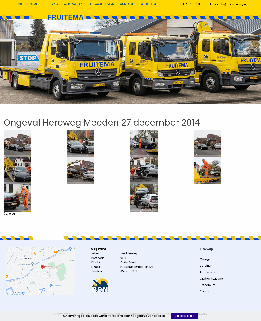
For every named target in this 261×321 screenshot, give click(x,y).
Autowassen (73, 4)
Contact (126, 4)
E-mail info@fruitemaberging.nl (230, 4)
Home (18, 4)
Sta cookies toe (184, 315)
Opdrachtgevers (101, 4)
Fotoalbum (147, 4)
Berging (52, 4)
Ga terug (9, 213)
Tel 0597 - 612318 (190, 4)
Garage (34, 4)
